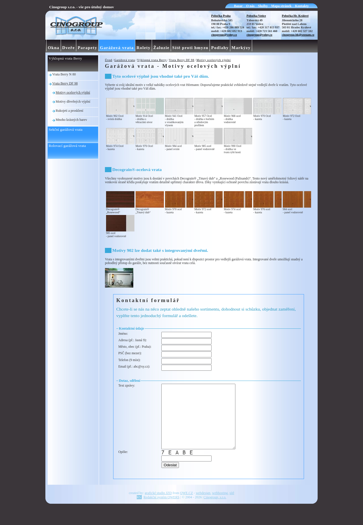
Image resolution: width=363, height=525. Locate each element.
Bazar (238, 6)
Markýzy (240, 47)
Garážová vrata (124, 60)
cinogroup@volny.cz (224, 34)
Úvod (108, 60)
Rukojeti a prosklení (69, 111)
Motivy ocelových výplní (214, 60)
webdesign (203, 506)
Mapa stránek (281, 6)
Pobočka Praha (221, 15)
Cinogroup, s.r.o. (215, 510)
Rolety (143, 47)
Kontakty (302, 6)
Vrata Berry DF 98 (181, 60)
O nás (250, 6)
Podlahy (220, 47)
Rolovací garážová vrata (67, 146)
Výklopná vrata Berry (152, 60)
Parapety (87, 47)
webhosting (220, 506)
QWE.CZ (186, 506)
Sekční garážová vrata (66, 129)
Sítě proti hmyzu (190, 47)
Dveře (68, 47)
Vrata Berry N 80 (64, 74)
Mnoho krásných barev (71, 120)
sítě (231, 506)
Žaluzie (161, 47)
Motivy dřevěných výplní (73, 102)
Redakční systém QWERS (161, 510)
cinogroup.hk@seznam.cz (298, 34)
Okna (53, 47)
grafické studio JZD (158, 506)
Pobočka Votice (256, 15)
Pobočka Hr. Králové (295, 15)
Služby (263, 6)
